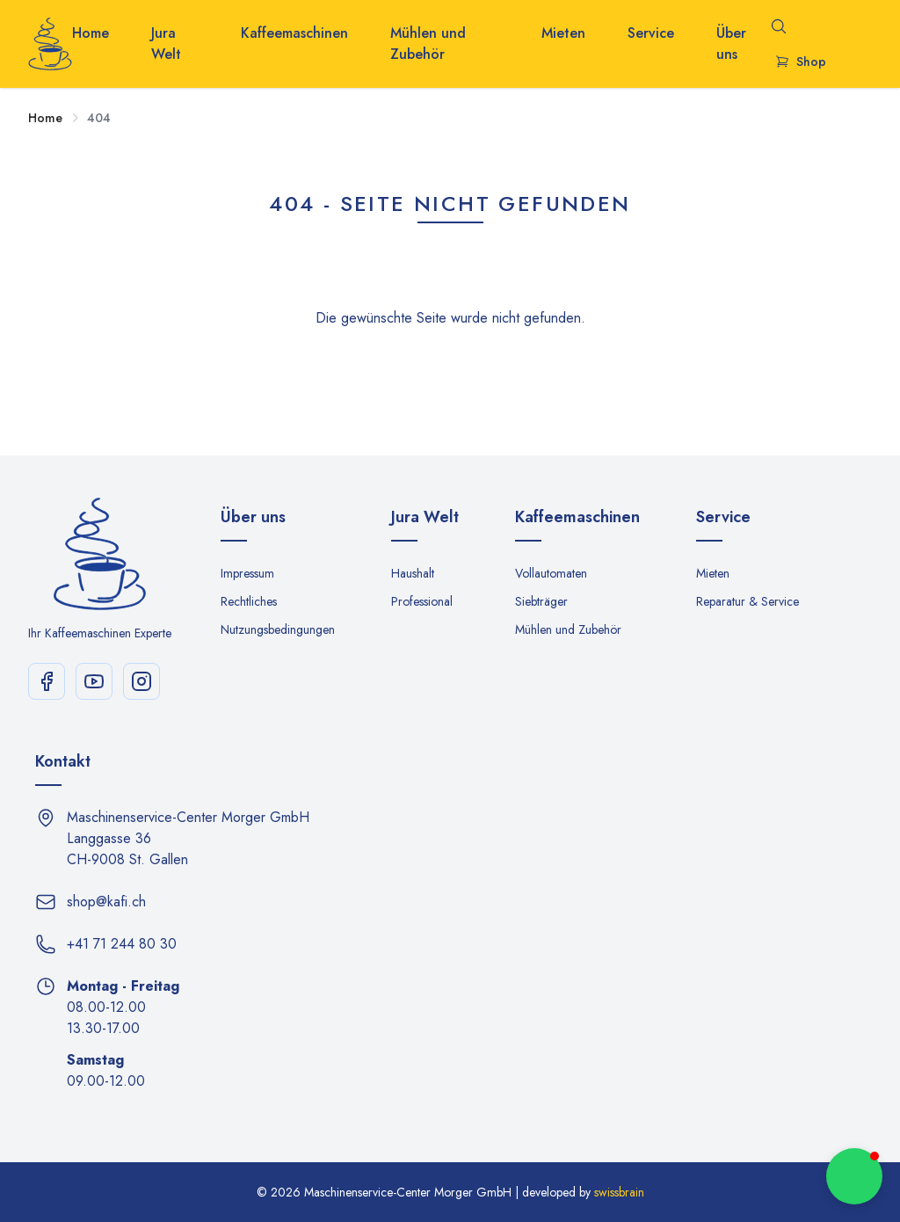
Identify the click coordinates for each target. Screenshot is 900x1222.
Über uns (731, 43)
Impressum (247, 573)
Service (651, 33)
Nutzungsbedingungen (278, 629)
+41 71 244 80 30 (122, 944)
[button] (854, 1176)
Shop (800, 61)
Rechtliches (249, 601)
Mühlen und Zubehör (428, 43)
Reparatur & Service (747, 601)
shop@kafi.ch (106, 901)
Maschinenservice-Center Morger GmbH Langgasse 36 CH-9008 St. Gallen (188, 838)
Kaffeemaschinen (294, 33)
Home (90, 33)
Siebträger (541, 601)
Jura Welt (166, 43)
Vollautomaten (551, 573)
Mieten (563, 33)
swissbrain (619, 1192)
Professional (422, 601)
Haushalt (412, 573)
